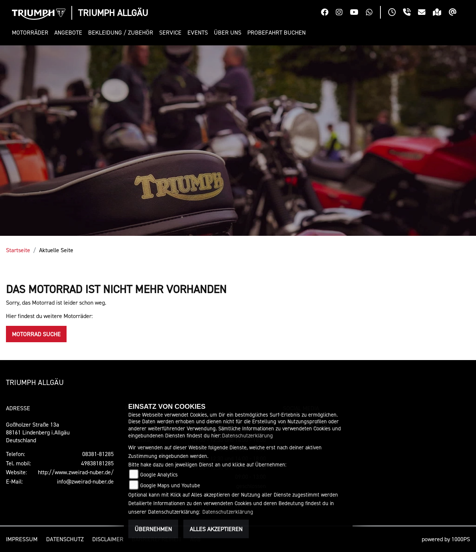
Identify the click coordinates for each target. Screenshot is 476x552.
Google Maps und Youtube (170, 485)
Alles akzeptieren (216, 529)
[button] (31, 32)
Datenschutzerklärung (247, 435)
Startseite (18, 250)
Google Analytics (159, 474)
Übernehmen (153, 529)
